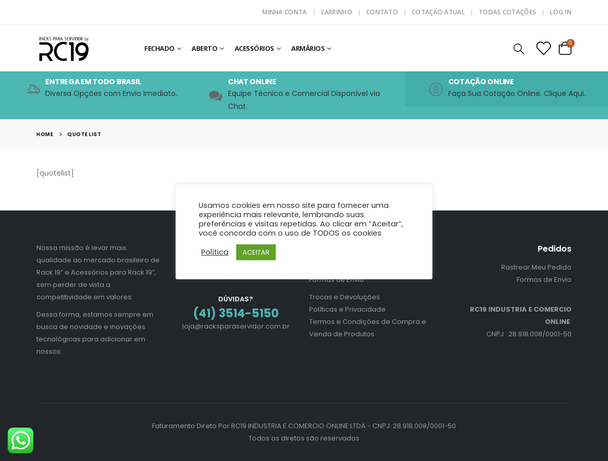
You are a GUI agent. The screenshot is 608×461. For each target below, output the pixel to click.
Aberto (204, 48)
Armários (308, 48)
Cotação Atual (438, 12)
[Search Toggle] (519, 48)
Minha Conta (284, 12)
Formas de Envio (336, 279)
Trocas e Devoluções (344, 297)
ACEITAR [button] (256, 252)
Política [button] (215, 252)
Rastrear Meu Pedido (536, 267)
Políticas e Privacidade (347, 309)
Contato (382, 12)
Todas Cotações (507, 12)
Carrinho (336, 12)
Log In (561, 12)
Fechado (159, 48)
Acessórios (254, 48)
